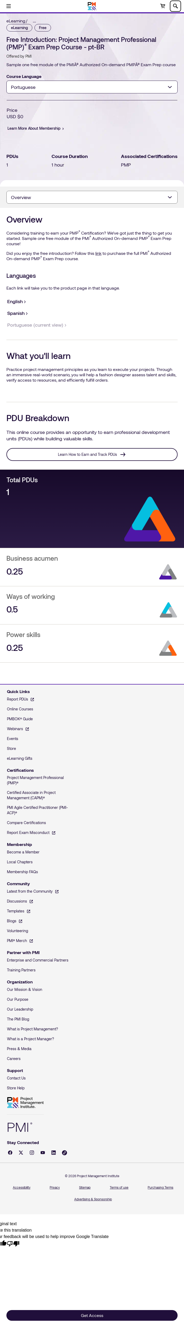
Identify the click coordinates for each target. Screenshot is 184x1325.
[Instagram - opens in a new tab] (32, 1152)
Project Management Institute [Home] (25, 1102)
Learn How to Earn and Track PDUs (87, 454)
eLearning (15, 20)
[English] (15, 301)
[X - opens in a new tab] (21, 1152)
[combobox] (92, 87)
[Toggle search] (175, 6)
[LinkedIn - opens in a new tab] (53, 1152)
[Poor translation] (13, 1243)
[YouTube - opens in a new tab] (43, 1152)
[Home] (92, 6)
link (98, 253)
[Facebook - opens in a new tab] (10, 1152)
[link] (36, 21)
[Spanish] (15, 313)
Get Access (92, 1315)
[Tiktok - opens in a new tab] (64, 1152)
